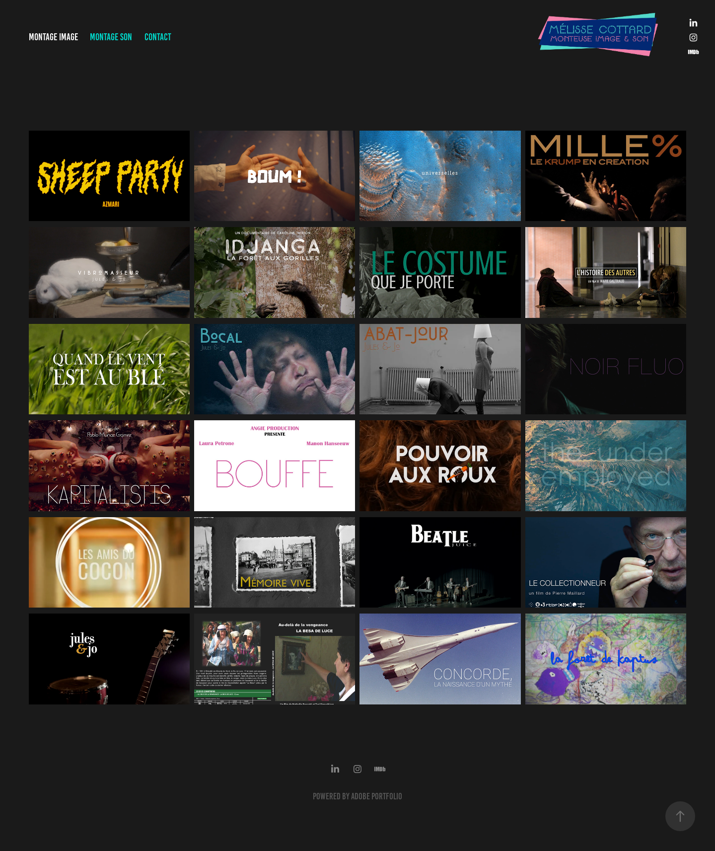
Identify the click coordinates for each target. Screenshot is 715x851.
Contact (157, 37)
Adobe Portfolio (376, 796)
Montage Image (53, 37)
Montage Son (111, 37)
